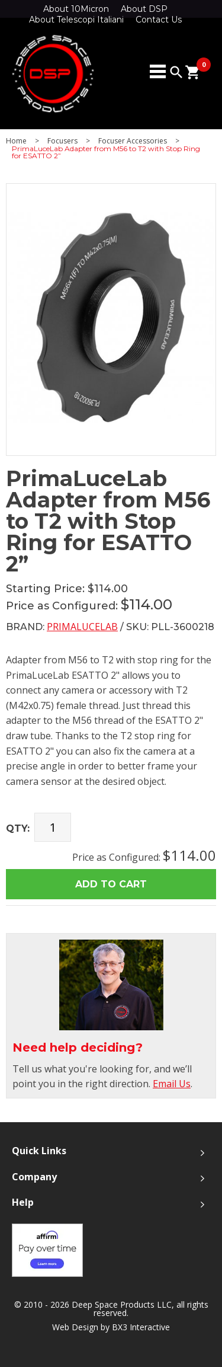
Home (16, 141)
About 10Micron (76, 9)
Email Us (172, 1083)
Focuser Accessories (132, 141)
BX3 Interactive (141, 1327)
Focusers (62, 141)
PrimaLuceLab (82, 626)
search (176, 72)
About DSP (144, 9)
